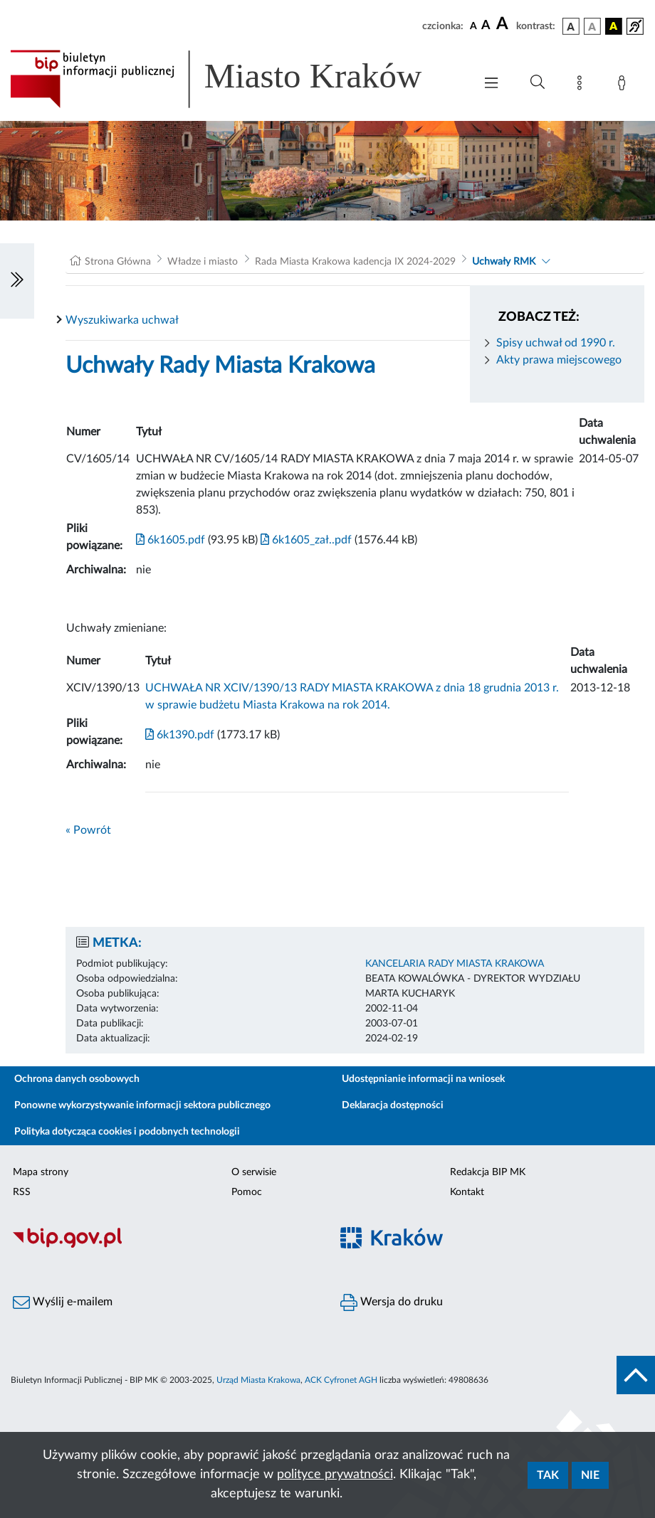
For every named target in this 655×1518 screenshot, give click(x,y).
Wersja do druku (391, 1302)
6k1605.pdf (170, 540)
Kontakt (467, 1192)
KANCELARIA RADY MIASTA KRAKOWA (454, 964)
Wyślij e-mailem (62, 1302)
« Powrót (88, 830)
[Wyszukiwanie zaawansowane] (537, 82)
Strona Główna (118, 262)
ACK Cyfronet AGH (341, 1380)
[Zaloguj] (624, 85)
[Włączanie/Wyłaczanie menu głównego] (491, 84)
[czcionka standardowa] (473, 25)
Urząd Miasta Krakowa (258, 1380)
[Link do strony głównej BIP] (235, 79)
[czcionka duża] (504, 24)
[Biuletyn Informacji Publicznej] (164, 1246)
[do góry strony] (636, 1375)
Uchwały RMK (503, 262)
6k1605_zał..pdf (305, 540)
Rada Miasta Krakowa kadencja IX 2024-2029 (355, 262)
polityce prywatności (335, 1474)
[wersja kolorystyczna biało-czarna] (592, 26)
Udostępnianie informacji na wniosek (423, 1079)
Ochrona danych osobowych (77, 1079)
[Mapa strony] (582, 85)
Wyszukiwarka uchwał (122, 320)
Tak (548, 1475)
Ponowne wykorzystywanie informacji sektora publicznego (142, 1105)
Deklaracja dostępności (393, 1105)
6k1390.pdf (179, 735)
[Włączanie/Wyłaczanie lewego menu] (17, 281)
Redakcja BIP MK (487, 1172)
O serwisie (253, 1172)
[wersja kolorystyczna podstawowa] (571, 26)
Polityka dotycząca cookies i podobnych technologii (127, 1132)
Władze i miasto (202, 262)
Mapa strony (40, 1172)
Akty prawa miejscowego (559, 360)
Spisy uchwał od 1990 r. (555, 343)
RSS (22, 1192)
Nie (590, 1475)
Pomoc (246, 1192)
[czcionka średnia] (486, 26)
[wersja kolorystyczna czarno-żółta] (613, 26)
